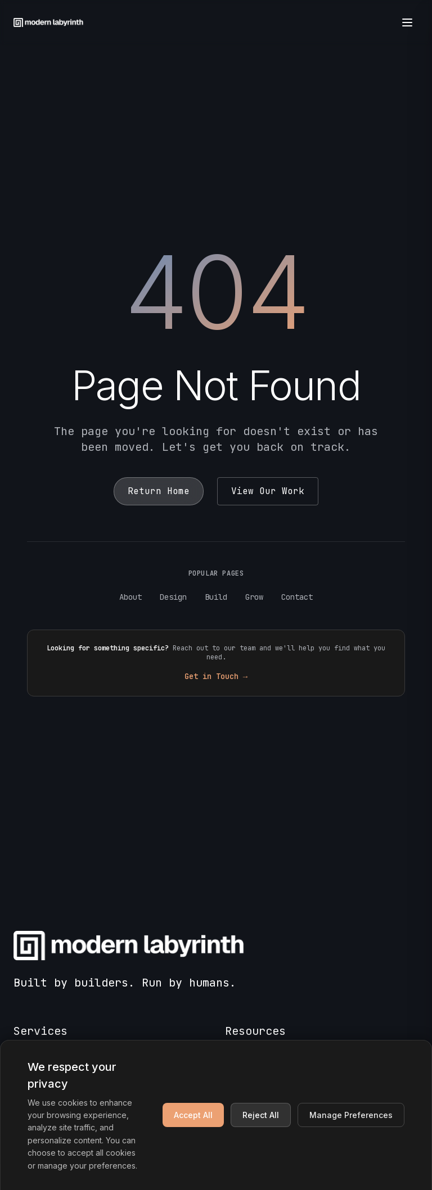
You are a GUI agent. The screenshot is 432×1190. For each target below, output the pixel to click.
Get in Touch (216, 676)
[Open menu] (407, 22)
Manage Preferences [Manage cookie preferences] (351, 1115)
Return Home (159, 491)
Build (216, 597)
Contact (297, 597)
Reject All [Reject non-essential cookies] (260, 1115)
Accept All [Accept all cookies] (193, 1115)
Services (41, 1031)
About (130, 597)
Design (173, 597)
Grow (254, 597)
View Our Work (267, 491)
